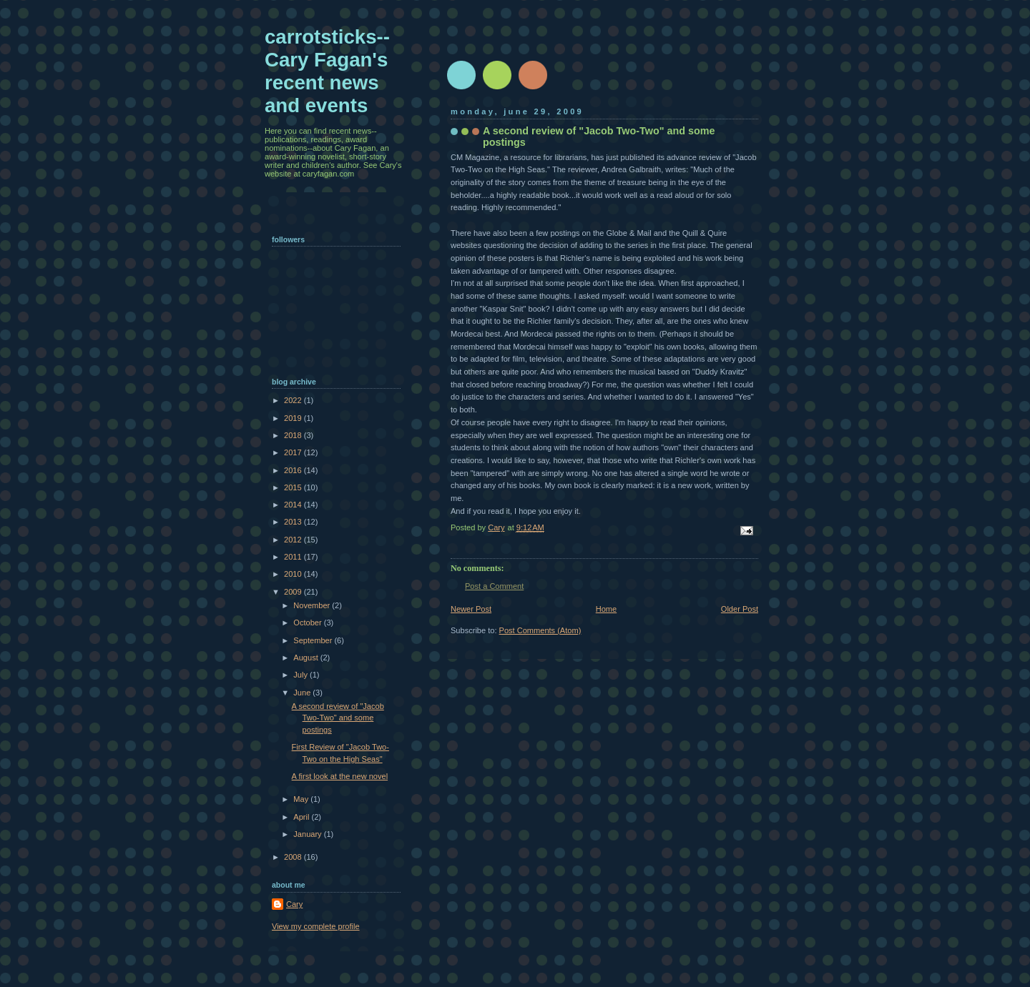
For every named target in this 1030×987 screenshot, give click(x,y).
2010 (294, 574)
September (313, 640)
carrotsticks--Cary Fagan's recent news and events (327, 71)
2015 (294, 487)
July (301, 674)
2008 (294, 857)
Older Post (739, 609)
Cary (294, 904)
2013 (294, 521)
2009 (294, 591)
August (306, 657)
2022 (294, 400)
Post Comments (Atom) (540, 630)
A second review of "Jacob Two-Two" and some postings (338, 718)
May (301, 799)
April (302, 817)
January (308, 834)
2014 (294, 504)
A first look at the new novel (340, 776)
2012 (294, 539)
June (303, 692)
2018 (294, 435)
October (308, 622)
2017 (294, 452)
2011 (294, 556)
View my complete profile (316, 926)
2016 (294, 470)
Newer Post (471, 609)
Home (606, 609)
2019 (294, 418)
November (312, 605)
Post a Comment (494, 586)
